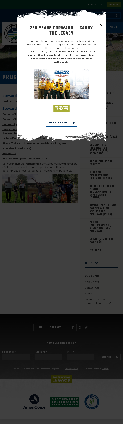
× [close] (100, 25)
